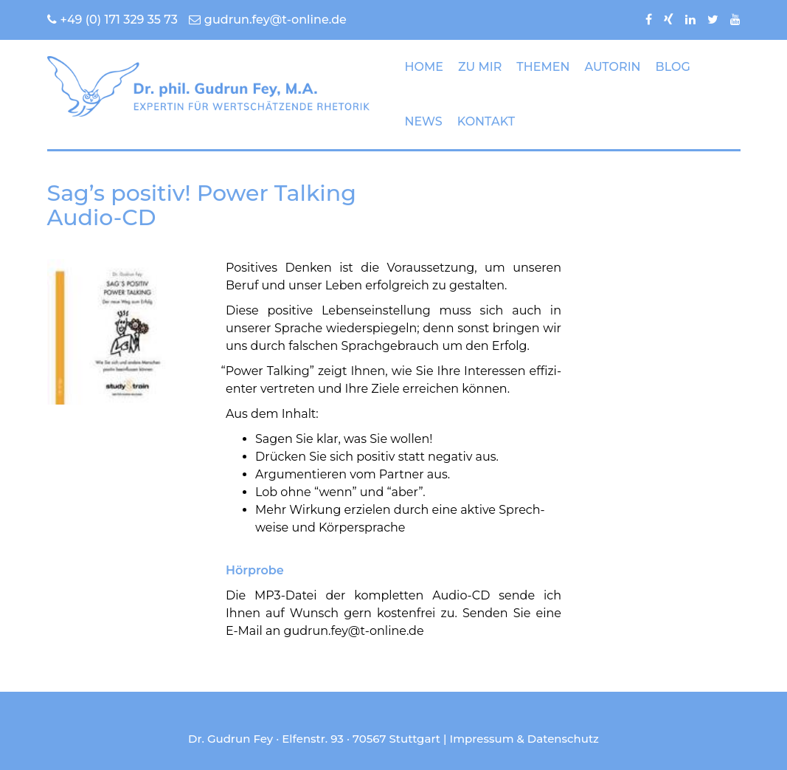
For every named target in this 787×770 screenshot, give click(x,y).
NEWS (424, 121)
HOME (424, 67)
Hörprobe (255, 570)
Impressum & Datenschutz (524, 739)
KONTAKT (486, 121)
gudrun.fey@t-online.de (268, 20)
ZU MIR (480, 67)
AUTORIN (612, 67)
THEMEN (542, 67)
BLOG (673, 67)
